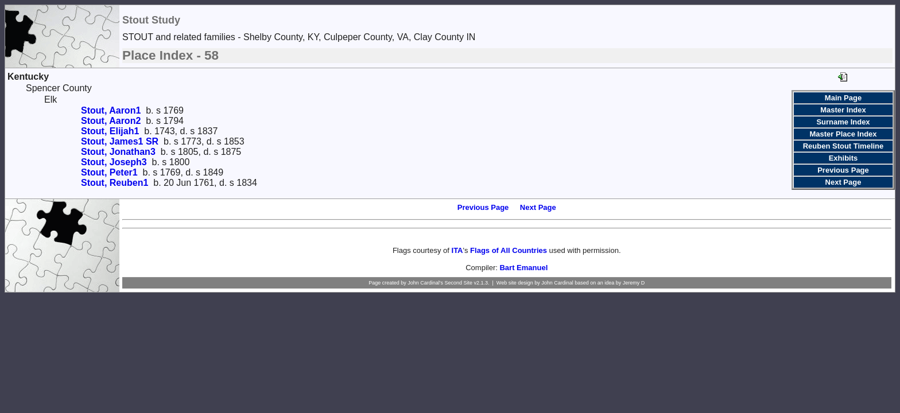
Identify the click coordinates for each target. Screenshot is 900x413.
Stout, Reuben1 (114, 183)
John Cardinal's (425, 283)
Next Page (843, 182)
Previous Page (843, 170)
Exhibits (843, 158)
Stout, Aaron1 (111, 110)
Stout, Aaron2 (111, 121)
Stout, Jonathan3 (118, 152)
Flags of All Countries (508, 250)
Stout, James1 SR (119, 141)
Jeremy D (634, 283)
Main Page (843, 97)
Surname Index (843, 122)
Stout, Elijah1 (110, 131)
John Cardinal (557, 283)
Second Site (458, 283)
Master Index (843, 110)
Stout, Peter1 (109, 172)
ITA (457, 250)
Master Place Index (842, 134)
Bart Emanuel (523, 267)
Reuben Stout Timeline (843, 146)
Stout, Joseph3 (114, 162)
